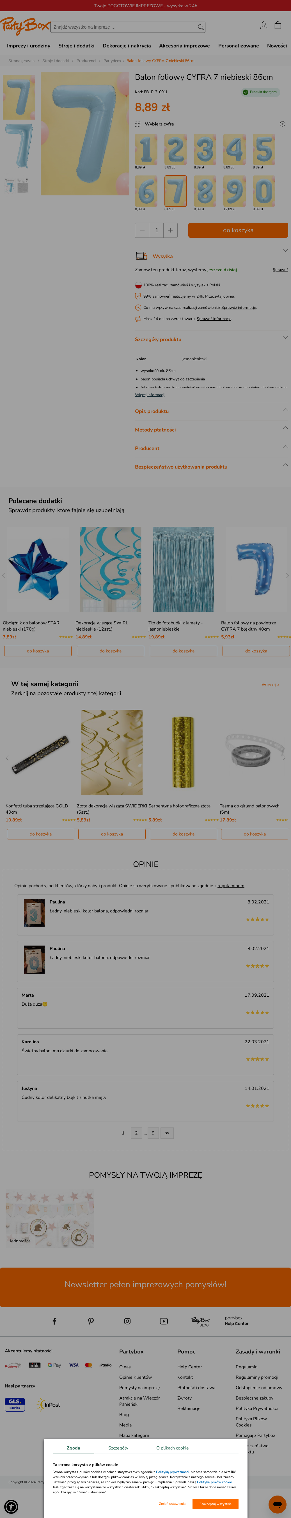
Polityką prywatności (172, 1472)
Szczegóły (118, 1448)
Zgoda (73, 1448)
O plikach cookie (172, 1448)
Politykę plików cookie (214, 1482)
